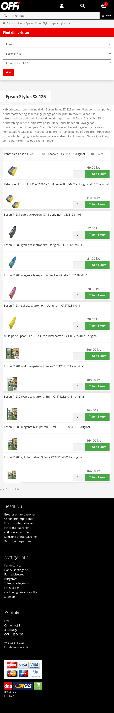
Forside (11, 23)
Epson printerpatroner (18, 523)
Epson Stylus (42, 23)
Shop (20, 23)
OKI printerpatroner (17, 532)
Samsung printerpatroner (20, 537)
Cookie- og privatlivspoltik (20, 592)
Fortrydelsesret (14, 574)
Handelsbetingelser (16, 570)
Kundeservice (12, 565)
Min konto (61, 6)
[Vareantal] (79, 174)
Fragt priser (11, 588)
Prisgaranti (11, 579)
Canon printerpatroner (19, 519)
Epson (29, 23)
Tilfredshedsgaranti (16, 583)
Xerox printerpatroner (18, 541)
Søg (82, 6)
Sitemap (9, 597)
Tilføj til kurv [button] (97, 174)
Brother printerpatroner (19, 514)
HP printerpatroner (16, 528)
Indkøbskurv (100, 3)
